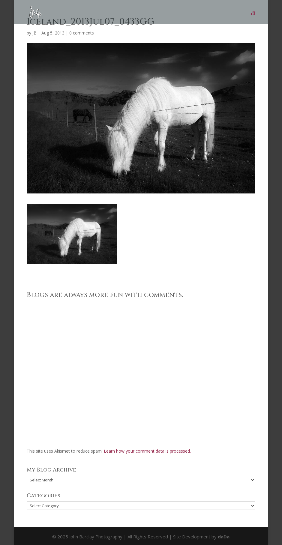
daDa (224, 537)
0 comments (81, 33)
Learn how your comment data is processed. (147, 451)
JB (34, 33)
